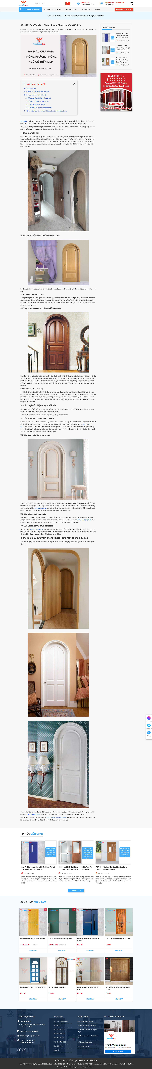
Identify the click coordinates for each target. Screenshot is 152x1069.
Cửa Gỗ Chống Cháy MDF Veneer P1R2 (32, 938)
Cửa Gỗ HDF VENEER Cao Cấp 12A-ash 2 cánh (118, 988)
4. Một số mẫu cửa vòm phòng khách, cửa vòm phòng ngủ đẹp (45, 111)
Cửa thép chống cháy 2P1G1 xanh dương (88, 940)
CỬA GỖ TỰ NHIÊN (59, 1034)
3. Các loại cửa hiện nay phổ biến (35, 95)
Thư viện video (71, 9)
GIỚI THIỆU (47, 9)
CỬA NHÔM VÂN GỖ (60, 1042)
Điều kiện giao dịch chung (85, 1021)
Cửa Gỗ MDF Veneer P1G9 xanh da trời (32, 987)
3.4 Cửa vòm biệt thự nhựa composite (38, 108)
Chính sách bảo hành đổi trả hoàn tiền (88, 1037)
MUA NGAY (33, 950)
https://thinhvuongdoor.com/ (56, 817)
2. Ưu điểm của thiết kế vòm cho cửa (36, 92)
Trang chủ (51, 16)
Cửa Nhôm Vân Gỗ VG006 (57, 987)
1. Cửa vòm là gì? (30, 89)
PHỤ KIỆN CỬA (58, 1046)
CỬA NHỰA (57, 1025)
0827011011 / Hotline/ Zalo (29, 1031)
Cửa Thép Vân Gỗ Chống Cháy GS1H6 (118, 938)
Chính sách (85, 9)
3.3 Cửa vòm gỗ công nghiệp (35, 105)
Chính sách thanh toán (85, 1042)
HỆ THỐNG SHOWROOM (124, 9)
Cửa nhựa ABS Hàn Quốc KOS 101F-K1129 (88, 988)
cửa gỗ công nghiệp (84, 520)
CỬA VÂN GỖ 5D (59, 1038)
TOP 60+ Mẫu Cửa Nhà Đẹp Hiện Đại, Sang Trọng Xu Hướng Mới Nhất (122, 60)
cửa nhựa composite (36, 529)
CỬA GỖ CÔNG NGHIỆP (61, 1021)
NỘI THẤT (57, 1050)
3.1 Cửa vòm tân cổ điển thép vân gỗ (38, 98)
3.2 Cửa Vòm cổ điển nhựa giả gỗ (36, 101)
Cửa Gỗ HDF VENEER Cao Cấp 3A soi (60, 938)
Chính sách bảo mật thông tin (87, 1025)
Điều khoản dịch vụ (83, 1046)
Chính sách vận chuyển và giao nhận (87, 1031)
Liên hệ (97, 9)
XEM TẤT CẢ (76, 890)
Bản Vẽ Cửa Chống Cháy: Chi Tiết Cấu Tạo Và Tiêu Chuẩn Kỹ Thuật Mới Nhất (123, 36)
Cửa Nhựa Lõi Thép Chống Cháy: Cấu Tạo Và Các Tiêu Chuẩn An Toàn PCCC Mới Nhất (123, 48)
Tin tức (58, 9)
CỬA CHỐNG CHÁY (59, 1029)
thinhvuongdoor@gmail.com (30, 1036)
